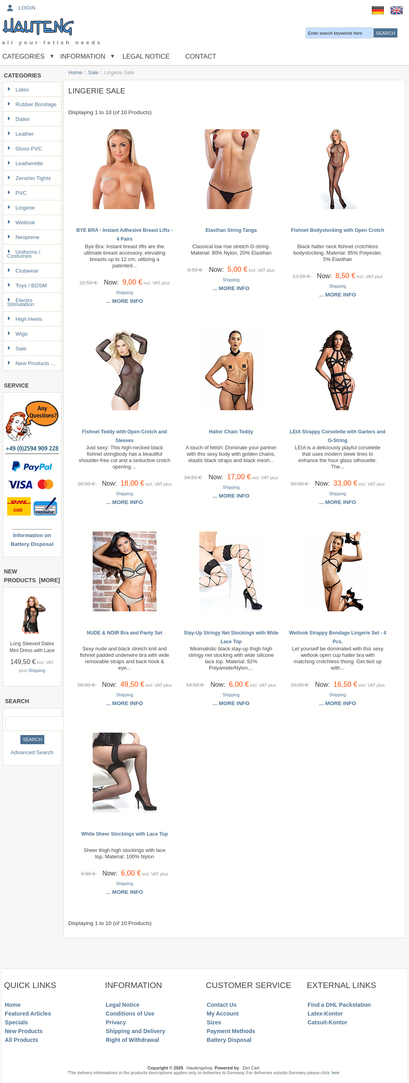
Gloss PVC (24, 149)
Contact (200, 56)
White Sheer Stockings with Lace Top (124, 834)
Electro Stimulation (20, 302)
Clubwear (22, 271)
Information (82, 56)
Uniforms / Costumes (23, 254)
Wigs (17, 334)
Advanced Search (32, 752)
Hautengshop (199, 1067)
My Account (222, 1013)
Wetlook (21, 222)
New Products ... (31, 363)
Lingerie (21, 208)
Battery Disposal (228, 1040)
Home (75, 72)
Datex (18, 119)
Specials (16, 1022)
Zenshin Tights (29, 178)
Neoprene (23, 237)
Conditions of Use (130, 1013)
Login (21, 8)
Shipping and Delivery (135, 1031)
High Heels (24, 319)
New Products (24, 1031)
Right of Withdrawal (132, 1040)
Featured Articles (28, 1013)
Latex (18, 90)
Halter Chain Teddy (231, 432)
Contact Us (221, 1005)
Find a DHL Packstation (339, 1005)
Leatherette (25, 163)
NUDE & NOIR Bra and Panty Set (124, 633)
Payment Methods (230, 1031)
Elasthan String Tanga (230, 230)
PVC (17, 193)
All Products (21, 1040)
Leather (20, 134)
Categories (23, 56)
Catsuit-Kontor (327, 1022)
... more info (124, 301)
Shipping (36, 670)
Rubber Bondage (32, 104)
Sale (93, 72)
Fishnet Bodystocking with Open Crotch (337, 230)
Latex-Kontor (325, 1013)
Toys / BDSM (27, 286)
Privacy (116, 1022)
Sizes (213, 1022)
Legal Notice (145, 56)
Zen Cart (250, 1067)
